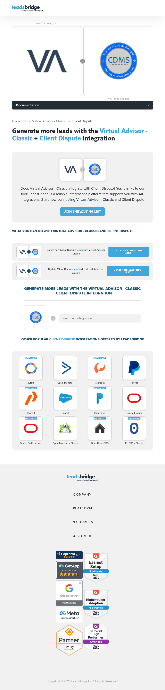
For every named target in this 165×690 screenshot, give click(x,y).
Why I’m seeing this (47, 23)
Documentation (27, 105)
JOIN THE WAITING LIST (82, 211)
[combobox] (100, 318)
